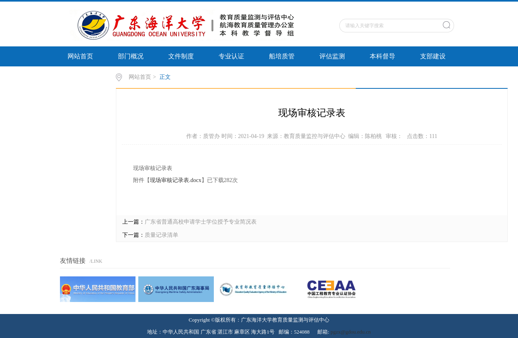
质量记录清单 (161, 235)
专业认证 (231, 56)
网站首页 (80, 56)
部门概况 (130, 56)
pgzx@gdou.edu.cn (351, 332)
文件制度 (181, 56)
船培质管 (282, 56)
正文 (165, 77)
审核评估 (80, 76)
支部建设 (433, 56)
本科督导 (382, 56)
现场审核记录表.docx (175, 180)
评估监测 (332, 56)
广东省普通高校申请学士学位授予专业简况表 (201, 222)
